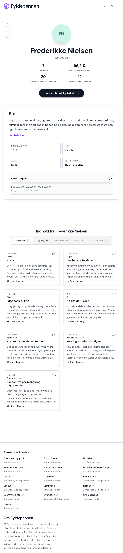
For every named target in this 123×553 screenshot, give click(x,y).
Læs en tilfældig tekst (61, 93)
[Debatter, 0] (79, 240)
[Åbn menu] (117, 6)
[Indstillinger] (111, 6)
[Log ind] (104, 6)
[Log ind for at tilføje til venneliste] (7, 31)
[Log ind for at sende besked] (7, 24)
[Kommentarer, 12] (99, 240)
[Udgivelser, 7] (22, 240)
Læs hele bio (16, 135)
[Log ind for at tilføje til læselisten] (7, 38)
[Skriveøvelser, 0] (61, 240)
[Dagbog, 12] (42, 240)
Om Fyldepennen (18, 518)
